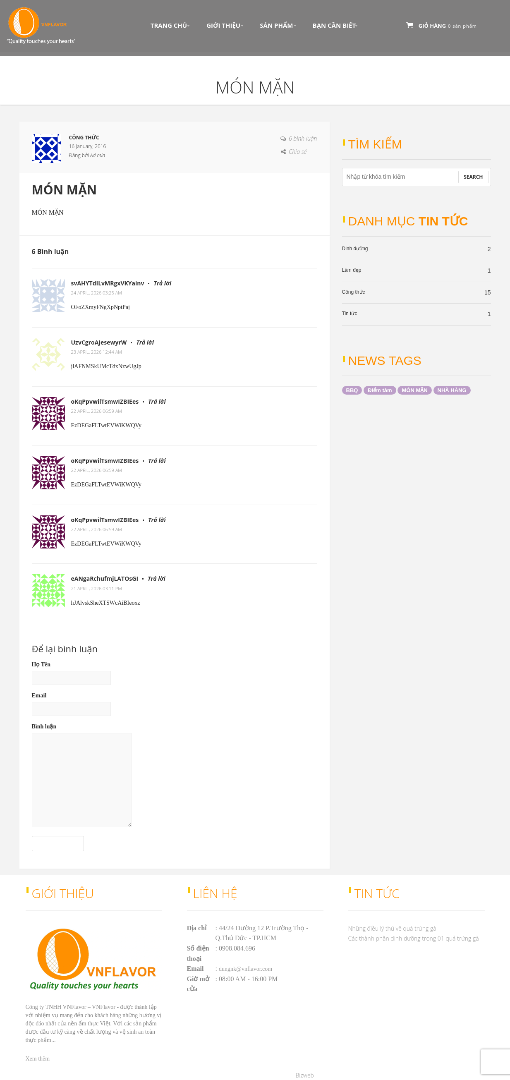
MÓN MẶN (414, 390)
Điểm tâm (380, 390)
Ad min (97, 155)
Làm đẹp (352, 270)
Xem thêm (38, 1059)
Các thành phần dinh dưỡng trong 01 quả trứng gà (413, 938)
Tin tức (349, 313)
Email (39, 695)
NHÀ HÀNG (452, 390)
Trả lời (162, 283)
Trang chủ (169, 25)
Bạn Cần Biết (334, 25)
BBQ (352, 390)
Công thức (353, 292)
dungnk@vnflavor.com (245, 969)
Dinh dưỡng (355, 248)
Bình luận (44, 726)
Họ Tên (41, 664)
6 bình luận (303, 138)
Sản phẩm (276, 25)
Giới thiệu (223, 25)
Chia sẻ (298, 152)
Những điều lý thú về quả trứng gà (392, 928)
